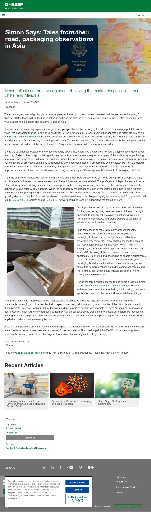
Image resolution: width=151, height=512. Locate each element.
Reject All (77, 490)
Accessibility (107, 506)
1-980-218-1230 (15, 428)
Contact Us (29, 438)
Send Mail (12, 432)
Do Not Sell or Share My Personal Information (128, 506)
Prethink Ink (52, 199)
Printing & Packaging (16, 448)
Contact (97, 506)
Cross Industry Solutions (125, 487)
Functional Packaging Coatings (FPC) (106, 285)
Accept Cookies (77, 482)
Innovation (119, 493)
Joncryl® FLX (18, 199)
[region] (48, 491)
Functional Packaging (38, 448)
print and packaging (30, 352)
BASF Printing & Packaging (26, 136)
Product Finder (121, 482)
